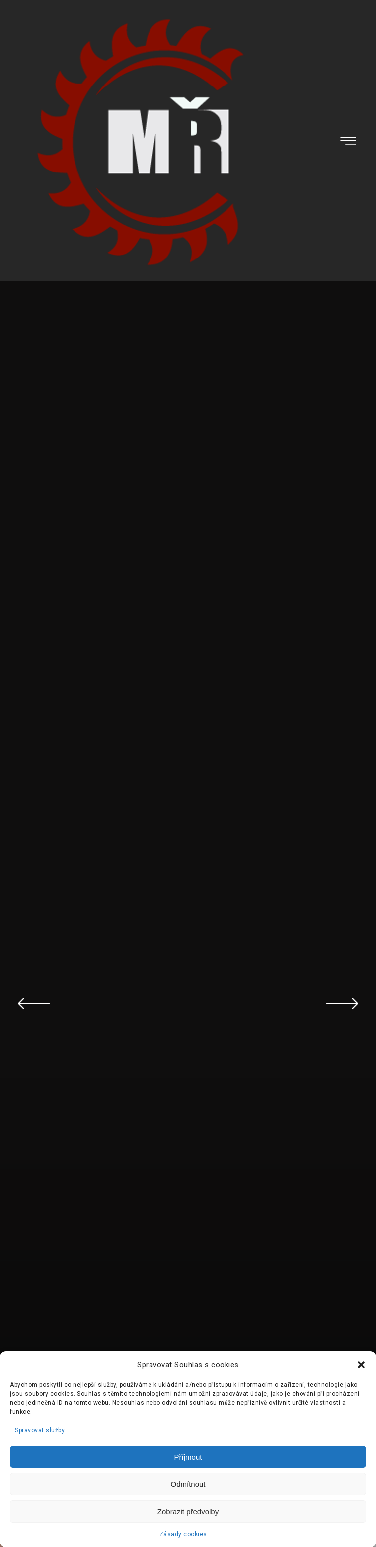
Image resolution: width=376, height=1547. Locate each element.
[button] (361, 1365)
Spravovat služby (40, 1430)
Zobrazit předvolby (188, 1511)
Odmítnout (187, 1484)
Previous (34, 1003)
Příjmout (188, 1457)
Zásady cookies (183, 1534)
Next (342, 1003)
